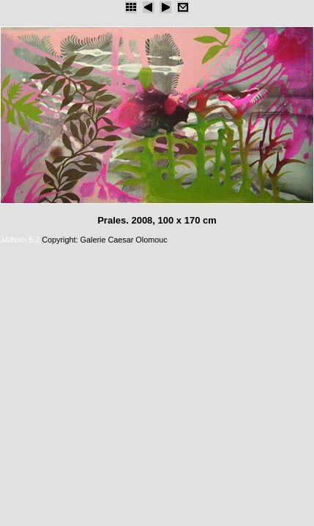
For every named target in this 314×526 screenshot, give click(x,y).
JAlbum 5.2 (20, 239)
